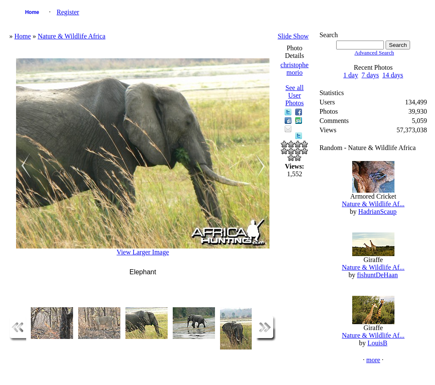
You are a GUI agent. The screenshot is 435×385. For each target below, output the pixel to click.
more (373, 359)
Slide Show (292, 36)
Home (32, 12)
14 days (392, 75)
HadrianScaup (377, 211)
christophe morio (294, 68)
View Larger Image (143, 252)
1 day (350, 75)
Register (68, 12)
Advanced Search (374, 52)
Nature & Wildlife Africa (71, 36)
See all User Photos (294, 95)
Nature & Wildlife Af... (373, 204)
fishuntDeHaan (377, 275)
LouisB (377, 343)
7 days (370, 75)
